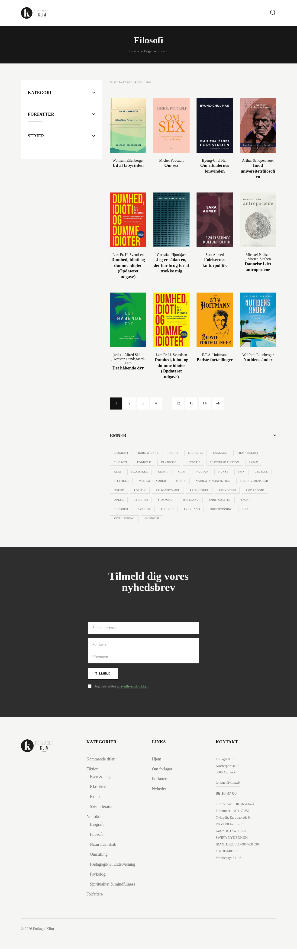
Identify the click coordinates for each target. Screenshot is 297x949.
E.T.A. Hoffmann (214, 354)
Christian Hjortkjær (171, 255)
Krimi (95, 808)
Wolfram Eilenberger (128, 160)
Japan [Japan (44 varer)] (164, 471)
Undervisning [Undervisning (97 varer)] (237, 519)
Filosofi (97, 846)
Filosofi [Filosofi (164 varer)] (158, 462)
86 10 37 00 (226, 805)
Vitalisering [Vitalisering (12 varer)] (145, 528)
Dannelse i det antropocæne (258, 266)
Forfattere (95, 906)
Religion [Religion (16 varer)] (123, 509)
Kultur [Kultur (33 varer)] (121, 481)
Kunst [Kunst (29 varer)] (145, 481)
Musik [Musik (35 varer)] (120, 490)
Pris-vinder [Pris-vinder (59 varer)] (164, 500)
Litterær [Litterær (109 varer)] (217, 481)
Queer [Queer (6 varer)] (255, 500)
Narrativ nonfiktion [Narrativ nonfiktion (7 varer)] (157, 490)
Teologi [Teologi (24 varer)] (176, 519)
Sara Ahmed (215, 255)
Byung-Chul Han (214, 160)
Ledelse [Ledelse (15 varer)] (189, 481)
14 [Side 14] (205, 403)
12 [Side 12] (178, 403)
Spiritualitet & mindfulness (114, 896)
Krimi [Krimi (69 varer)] (260, 471)
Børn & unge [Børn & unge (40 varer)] (154, 452)
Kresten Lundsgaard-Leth (129, 361)
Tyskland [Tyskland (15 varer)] (204, 519)
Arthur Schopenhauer (258, 160)
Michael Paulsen (258, 255)
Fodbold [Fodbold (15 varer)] (185, 462)
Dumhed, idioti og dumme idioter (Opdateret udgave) (128, 268)
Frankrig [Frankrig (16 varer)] (213, 462)
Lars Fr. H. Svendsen (128, 255)
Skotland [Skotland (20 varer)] (180, 509)
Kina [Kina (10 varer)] (185, 471)
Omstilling (99, 866)
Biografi (97, 836)
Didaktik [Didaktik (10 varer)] (208, 452)
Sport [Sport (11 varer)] (243, 509)
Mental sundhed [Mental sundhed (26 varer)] (253, 481)
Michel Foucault (171, 160)
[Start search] (273, 12)
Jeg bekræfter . (121, 698)
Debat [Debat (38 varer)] (183, 452)
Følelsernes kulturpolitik (215, 262)
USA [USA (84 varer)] (118, 528)
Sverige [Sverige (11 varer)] (150, 519)
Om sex (171, 165)
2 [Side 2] (129, 403)
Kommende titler (101, 771)
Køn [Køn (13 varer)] (166, 481)
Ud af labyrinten (128, 165)
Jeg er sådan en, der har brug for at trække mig (171, 265)
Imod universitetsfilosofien (258, 171)
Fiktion (93, 781)
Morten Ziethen (259, 259)
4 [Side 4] (156, 403)
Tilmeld (105, 685)
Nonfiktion (96, 828)
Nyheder (159, 800)
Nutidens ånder (257, 359)
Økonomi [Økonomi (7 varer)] (177, 528)
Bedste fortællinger (215, 359)
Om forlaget (162, 781)
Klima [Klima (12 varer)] (237, 471)
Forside (134, 51)
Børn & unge (101, 788)
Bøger (148, 51)
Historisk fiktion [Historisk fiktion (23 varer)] (131, 471)
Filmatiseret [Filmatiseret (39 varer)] (127, 462)
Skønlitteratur (102, 818)
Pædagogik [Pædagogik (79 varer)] (228, 500)
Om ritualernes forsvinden (214, 168)
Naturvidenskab (104, 856)
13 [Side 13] (191, 403)
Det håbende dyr (128, 367)
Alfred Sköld (133, 354)
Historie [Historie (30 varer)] (242, 462)
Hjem (157, 771)
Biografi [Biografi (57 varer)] (123, 452)
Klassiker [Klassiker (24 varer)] (211, 471)
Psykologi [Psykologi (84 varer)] (196, 500)
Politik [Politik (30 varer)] (260, 490)
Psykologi (99, 886)
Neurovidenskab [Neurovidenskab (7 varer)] (203, 490)
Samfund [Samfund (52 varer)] (151, 509)
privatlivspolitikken (132, 698)
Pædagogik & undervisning (114, 876)
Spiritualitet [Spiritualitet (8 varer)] (213, 509)
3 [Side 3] (143, 403)
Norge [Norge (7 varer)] (236, 490)
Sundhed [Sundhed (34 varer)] (123, 519)
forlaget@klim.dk (228, 795)
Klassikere (99, 798)
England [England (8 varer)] (237, 452)
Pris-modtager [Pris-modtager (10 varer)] (128, 500)
